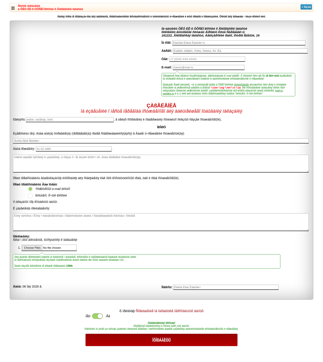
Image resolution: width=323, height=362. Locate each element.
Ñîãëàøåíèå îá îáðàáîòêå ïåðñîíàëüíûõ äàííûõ (170, 311)
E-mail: (167, 67)
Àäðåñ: (167, 50)
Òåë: (165, 59)
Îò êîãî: (166, 42)
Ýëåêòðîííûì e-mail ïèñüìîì (52, 189)
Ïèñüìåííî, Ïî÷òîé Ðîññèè (51, 195)
